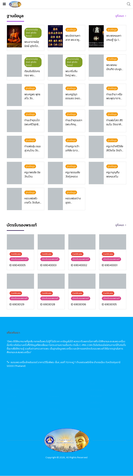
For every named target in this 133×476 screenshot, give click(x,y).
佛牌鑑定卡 (96, 403)
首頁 (92, 384)
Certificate (54, 403)
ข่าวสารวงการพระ (16, 390)
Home (51, 384)
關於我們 (95, 409)
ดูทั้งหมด (119, 16)
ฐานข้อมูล (11, 396)
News (51, 390)
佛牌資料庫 (96, 396)
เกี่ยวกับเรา (12, 409)
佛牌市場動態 (97, 390)
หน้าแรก (11, 384)
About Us (53, 409)
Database (53, 396)
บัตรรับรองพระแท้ (16, 403)
